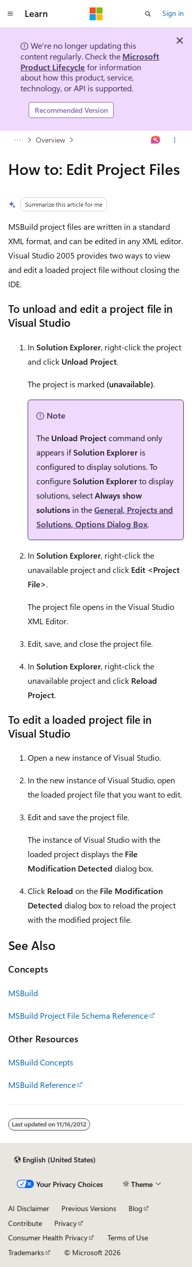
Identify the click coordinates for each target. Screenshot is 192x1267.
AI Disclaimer (28, 1208)
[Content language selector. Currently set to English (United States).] (55, 1160)
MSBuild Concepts (40, 1062)
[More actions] (175, 140)
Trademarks (26, 1252)
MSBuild (23, 992)
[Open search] (148, 14)
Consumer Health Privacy (48, 1237)
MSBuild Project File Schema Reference (78, 1015)
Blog (135, 1208)
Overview (50, 140)
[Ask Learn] (156, 140)
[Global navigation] (10, 14)
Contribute (25, 1223)
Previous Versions (88, 1208)
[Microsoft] (96, 14)
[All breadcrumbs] (17, 140)
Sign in (173, 13)
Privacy (65, 1223)
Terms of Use (128, 1237)
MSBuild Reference (42, 1084)
